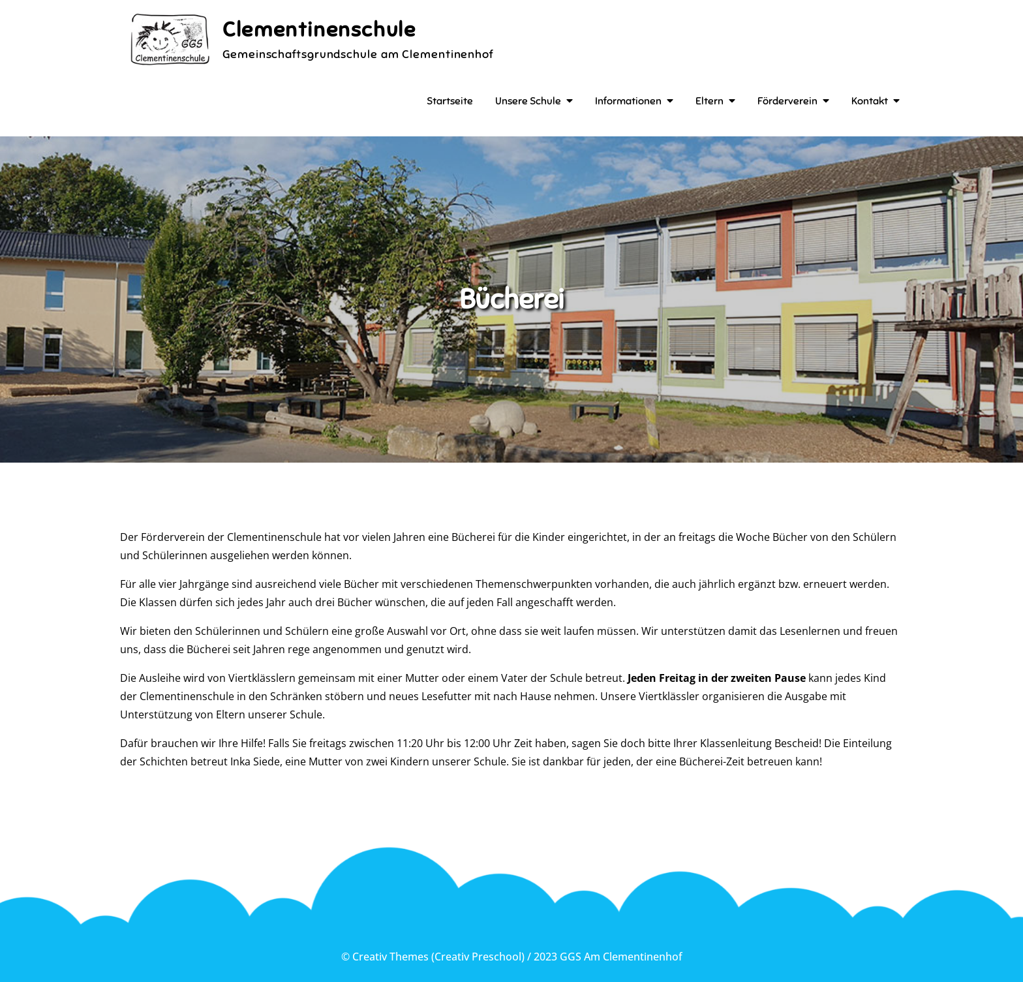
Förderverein (787, 101)
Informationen (628, 101)
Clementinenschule (319, 29)
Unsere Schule (528, 101)
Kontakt (869, 101)
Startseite (450, 101)
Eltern (709, 101)
